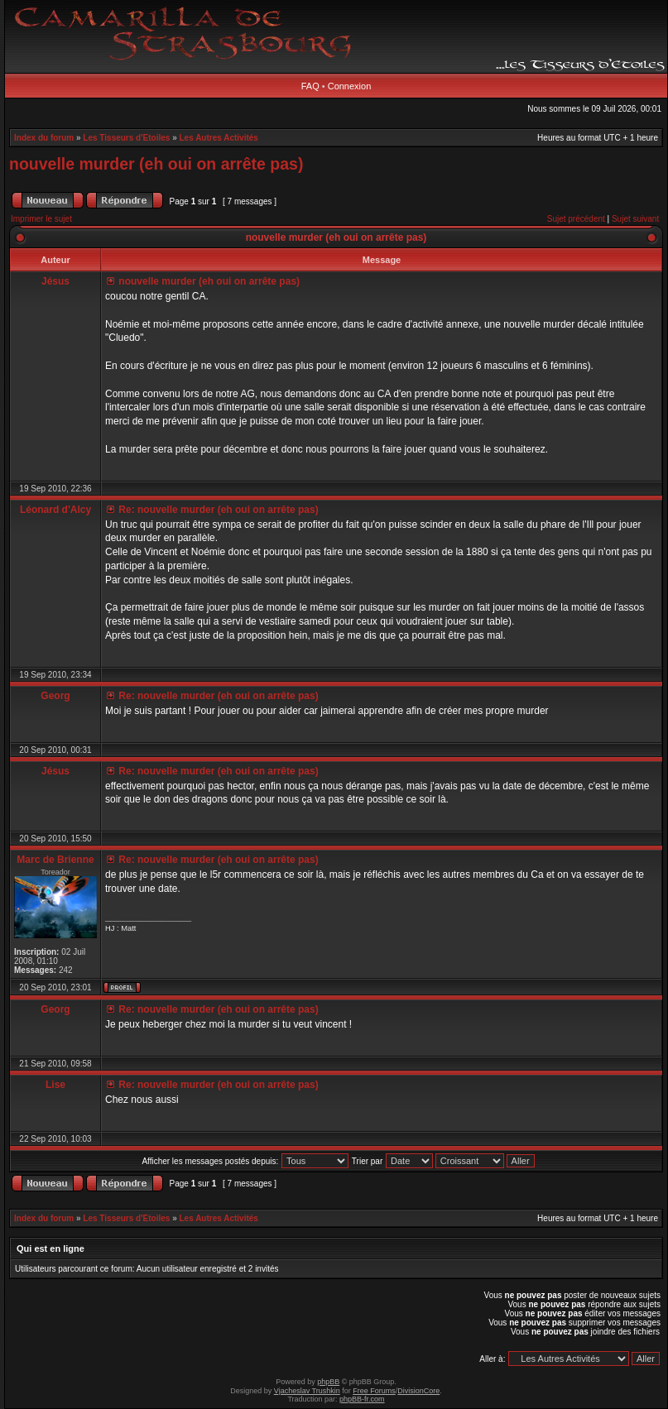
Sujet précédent (576, 218)
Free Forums (374, 1391)
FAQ (310, 86)
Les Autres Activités (219, 137)
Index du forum (44, 137)
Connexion (350, 86)
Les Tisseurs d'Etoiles (126, 137)
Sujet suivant (635, 218)
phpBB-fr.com (362, 1399)
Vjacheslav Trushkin (307, 1391)
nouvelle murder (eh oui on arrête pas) (156, 164)
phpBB (328, 1382)
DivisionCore (418, 1391)
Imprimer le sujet (41, 218)
